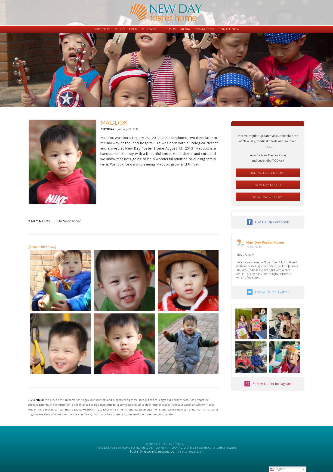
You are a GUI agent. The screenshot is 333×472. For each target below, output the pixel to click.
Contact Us (204, 29)
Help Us (169, 29)
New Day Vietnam (268, 197)
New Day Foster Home (265, 242)
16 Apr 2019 (254, 246)
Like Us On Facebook (272, 222)
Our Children (126, 29)
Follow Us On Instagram (272, 383)
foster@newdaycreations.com (154, 451)
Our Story (101, 29)
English (278, 469)
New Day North (268, 185)
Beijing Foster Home (268, 173)
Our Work (150, 29)
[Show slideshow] (42, 247)
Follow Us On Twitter (272, 292)
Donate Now (229, 29)
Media (185, 29)
